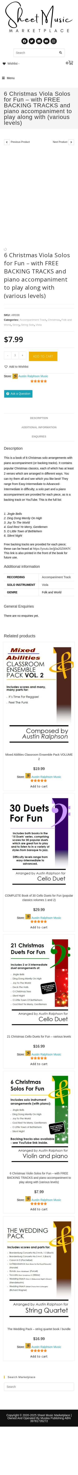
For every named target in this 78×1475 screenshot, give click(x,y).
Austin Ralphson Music (33, 376)
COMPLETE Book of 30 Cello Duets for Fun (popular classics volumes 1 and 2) (39, 898)
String (16, 324)
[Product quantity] (15, 355)
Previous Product (20, 142)
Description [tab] (39, 418)
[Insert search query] (39, 1387)
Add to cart (43, 356)
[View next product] (71, 142)
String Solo (27, 324)
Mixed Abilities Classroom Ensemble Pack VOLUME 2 (39, 757)
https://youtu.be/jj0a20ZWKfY (51, 548)
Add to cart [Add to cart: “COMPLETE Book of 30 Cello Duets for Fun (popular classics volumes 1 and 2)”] (39, 927)
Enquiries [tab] (39, 436)
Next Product (60, 142)
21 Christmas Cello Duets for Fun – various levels (39, 1036)
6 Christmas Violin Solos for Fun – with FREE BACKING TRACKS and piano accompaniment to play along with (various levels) (39, 1178)
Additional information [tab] (39, 427)
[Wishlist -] (10, 63)
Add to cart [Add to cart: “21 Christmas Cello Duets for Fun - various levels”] (39, 1064)
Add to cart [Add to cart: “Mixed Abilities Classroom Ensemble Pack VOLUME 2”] (39, 786)
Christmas (54, 319)
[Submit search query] (61, 53)
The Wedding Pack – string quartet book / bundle (39, 1329)
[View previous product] (7, 142)
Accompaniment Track (33, 319)
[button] (16, 366)
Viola (39, 324)
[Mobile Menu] (8, 78)
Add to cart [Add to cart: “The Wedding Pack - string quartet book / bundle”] (39, 1356)
